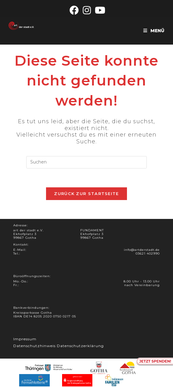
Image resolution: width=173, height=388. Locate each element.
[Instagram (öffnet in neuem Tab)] (87, 10)
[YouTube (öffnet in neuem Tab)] (99, 10)
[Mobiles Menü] (153, 30)
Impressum (24, 339)
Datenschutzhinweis (34, 345)
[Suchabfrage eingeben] (86, 162)
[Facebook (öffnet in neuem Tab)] (74, 10)
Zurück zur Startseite (86, 193)
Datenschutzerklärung (80, 345)
